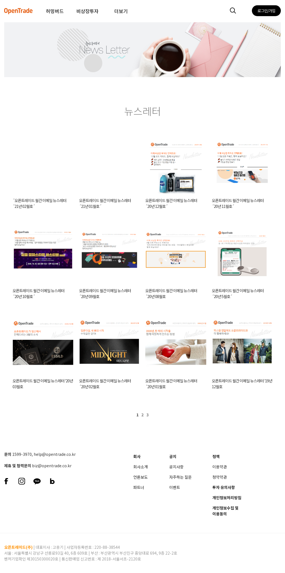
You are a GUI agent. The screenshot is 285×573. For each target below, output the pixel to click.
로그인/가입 (266, 10)
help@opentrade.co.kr (55, 454)
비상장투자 (87, 11)
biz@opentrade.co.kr (52, 465)
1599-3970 (22, 454)
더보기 (121, 11)
